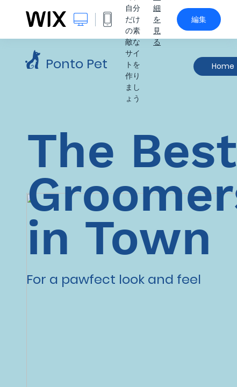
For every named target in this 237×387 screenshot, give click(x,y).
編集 (198, 19)
